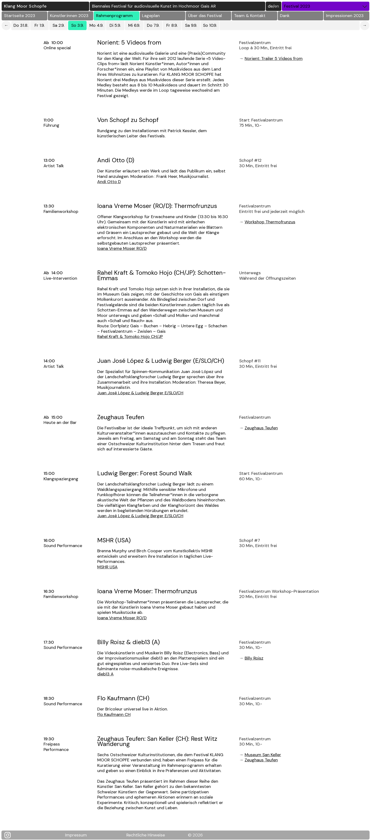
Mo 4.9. (96, 25)
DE (270, 6)
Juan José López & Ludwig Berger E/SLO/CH (140, 393)
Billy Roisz (254, 658)
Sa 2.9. (58, 25)
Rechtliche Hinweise (145, 835)
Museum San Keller (263, 755)
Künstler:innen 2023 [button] (69, 15)
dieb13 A (105, 674)
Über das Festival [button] (205, 15)
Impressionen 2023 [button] (345, 15)
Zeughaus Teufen (261, 428)
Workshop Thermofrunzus (270, 222)
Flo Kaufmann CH (114, 714)
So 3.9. (77, 25)
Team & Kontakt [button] (249, 15)
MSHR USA (107, 567)
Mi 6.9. (134, 25)
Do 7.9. (153, 25)
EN (276, 6)
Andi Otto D (109, 181)
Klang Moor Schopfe (25, 6)
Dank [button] (285, 15)
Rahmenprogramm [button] (114, 15)
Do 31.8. (20, 25)
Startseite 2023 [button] (19, 15)
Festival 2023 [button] (326, 6)
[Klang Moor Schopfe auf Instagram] (10, 835)
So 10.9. (210, 25)
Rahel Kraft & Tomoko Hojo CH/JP (130, 336)
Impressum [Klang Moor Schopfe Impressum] (76, 835)
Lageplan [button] (151, 15)
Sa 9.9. (191, 25)
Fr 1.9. (39, 25)
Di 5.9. (115, 25)
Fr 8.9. (171, 25)
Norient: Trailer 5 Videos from (274, 58)
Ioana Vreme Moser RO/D (122, 248)
